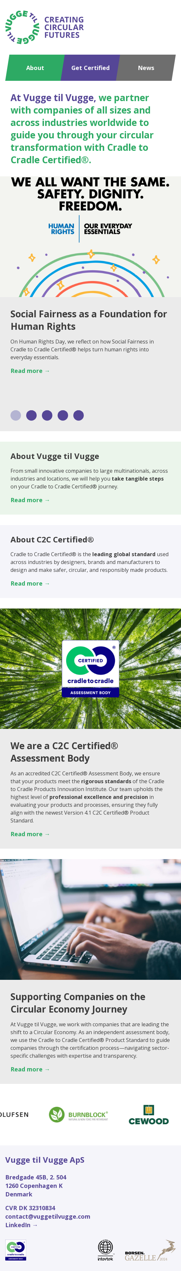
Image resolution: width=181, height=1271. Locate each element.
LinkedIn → (21, 1225)
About (35, 68)
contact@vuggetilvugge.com (47, 1216)
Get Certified (90, 68)
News (146, 68)
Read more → (30, 371)
